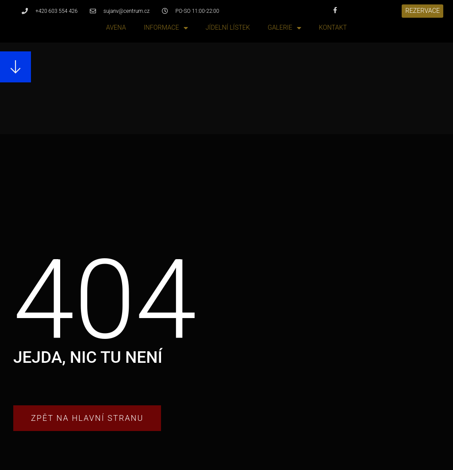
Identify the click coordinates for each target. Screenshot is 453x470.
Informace (166, 28)
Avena (116, 27)
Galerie (284, 28)
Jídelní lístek (228, 27)
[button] (422, 11)
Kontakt (333, 27)
